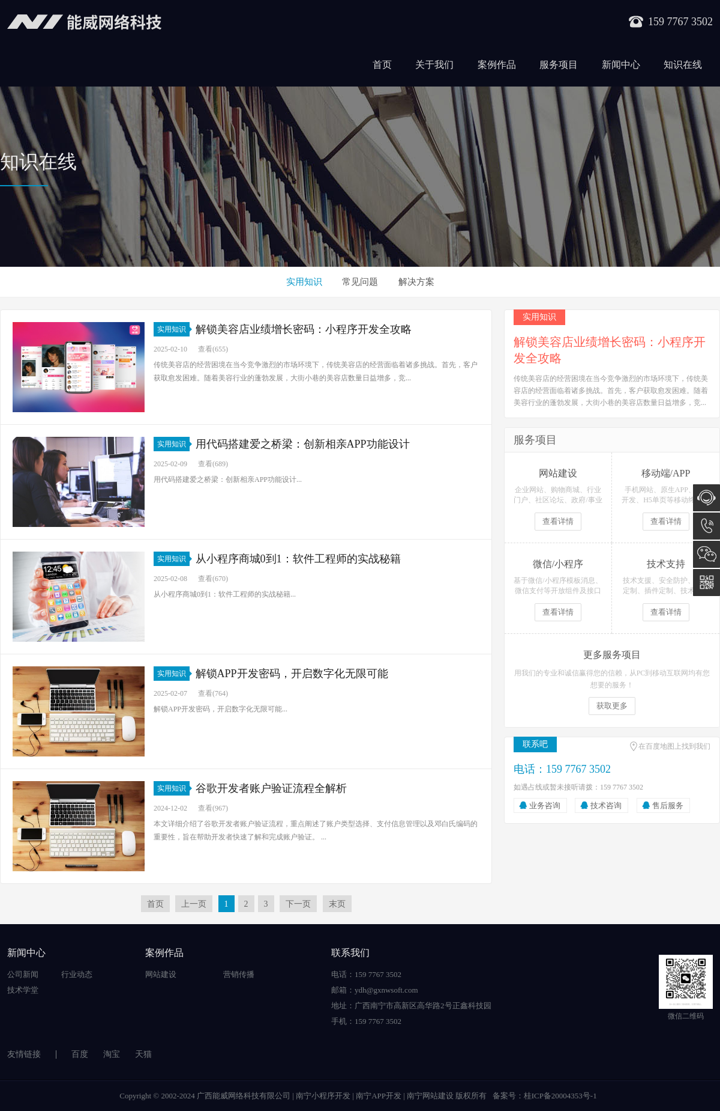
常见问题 (360, 282)
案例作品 (497, 64)
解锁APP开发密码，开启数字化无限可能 (292, 674)
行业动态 (76, 974)
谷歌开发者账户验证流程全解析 (271, 788)
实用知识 (304, 282)
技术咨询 (606, 805)
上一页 (193, 904)
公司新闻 (22, 974)
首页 (382, 64)
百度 (79, 1054)
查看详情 (558, 521)
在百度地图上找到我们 (674, 746)
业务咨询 (544, 805)
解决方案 (416, 282)
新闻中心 (621, 64)
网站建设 (160, 974)
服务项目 (558, 64)
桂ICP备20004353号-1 (560, 1095)
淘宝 (111, 1054)
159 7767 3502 (706, 526)
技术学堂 (22, 989)
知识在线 (683, 64)
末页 (337, 904)
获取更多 (612, 705)
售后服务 (667, 805)
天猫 (143, 1054)
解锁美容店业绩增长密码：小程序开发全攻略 (304, 329)
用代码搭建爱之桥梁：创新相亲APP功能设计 (303, 444)
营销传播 (238, 974)
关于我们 (434, 64)
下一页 (298, 904)
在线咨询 (706, 497)
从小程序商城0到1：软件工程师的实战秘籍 (298, 559)
